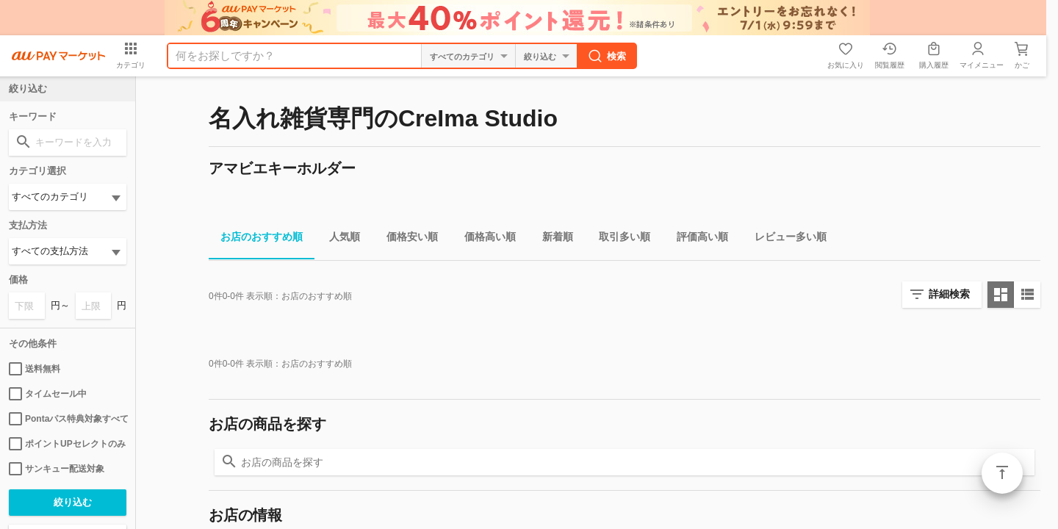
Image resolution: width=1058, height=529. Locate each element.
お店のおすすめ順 (256, 239)
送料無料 (34, 368)
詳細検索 (949, 294)
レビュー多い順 (785, 239)
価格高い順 (484, 239)
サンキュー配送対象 (56, 468)
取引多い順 (618, 239)
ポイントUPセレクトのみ (67, 443)
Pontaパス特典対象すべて (67, 418)
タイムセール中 (48, 393)
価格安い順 (406, 239)
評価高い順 (696, 239)
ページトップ (1002, 473)
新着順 (551, 239)
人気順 (338, 239)
